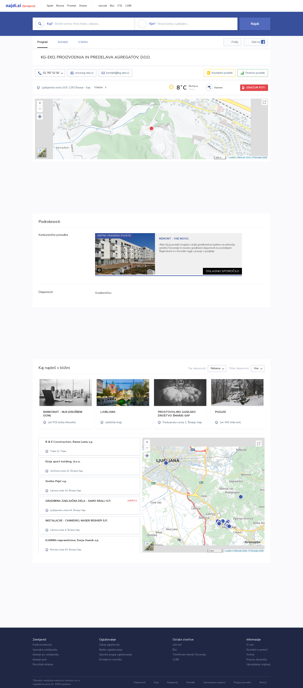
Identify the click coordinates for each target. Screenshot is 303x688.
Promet (71, 6)
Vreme (83, 6)
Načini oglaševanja (110, 650)
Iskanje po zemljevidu (46, 654)
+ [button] (40, 103)
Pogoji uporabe (242, 682)
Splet (50, 6)
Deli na (258, 42)
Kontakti (63, 42)
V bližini (83, 42)
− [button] (40, 109)
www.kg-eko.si (84, 73)
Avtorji (250, 654)
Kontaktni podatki (222, 73)
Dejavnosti (140, 682)
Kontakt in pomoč (256, 650)
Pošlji (235, 42)
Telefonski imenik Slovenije (189, 654)
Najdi (255, 23)
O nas (250, 645)
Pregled (42, 42)
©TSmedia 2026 (259, 157)
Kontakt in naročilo (110, 659)
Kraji (156, 682)
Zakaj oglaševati (109, 645)
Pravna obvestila (256, 659)
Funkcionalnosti (42, 645)
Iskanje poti (40, 659)
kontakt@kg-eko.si (117, 73)
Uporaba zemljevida (45, 650)
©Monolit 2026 (243, 157)
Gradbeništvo (103, 293)
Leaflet (232, 157)
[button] (40, 116)
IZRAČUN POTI (255, 87)
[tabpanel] (168, 254)
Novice (60, 6)
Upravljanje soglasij (258, 664)
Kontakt (190, 682)
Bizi (112, 6)
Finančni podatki (255, 73)
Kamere (218, 87)
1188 (128, 6)
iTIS (119, 6)
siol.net (102, 6)
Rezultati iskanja (43, 664)
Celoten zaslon (264, 102)
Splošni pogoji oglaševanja (115, 654)
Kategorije (172, 682)
